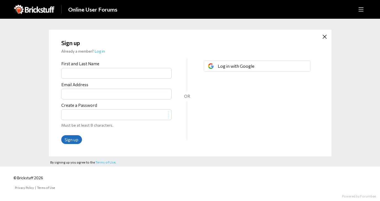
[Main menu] (361, 9)
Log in (100, 51)
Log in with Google (236, 66)
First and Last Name (80, 63)
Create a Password (79, 105)
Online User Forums (92, 9)
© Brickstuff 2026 (28, 178)
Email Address (74, 84)
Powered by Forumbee (359, 196)
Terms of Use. (105, 162)
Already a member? (83, 51)
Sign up (71, 139)
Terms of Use (46, 187)
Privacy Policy (24, 187)
